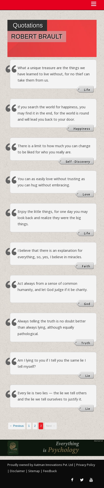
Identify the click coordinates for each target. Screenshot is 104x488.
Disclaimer (17, 471)
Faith (86, 266)
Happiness (82, 129)
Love (86, 194)
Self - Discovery (78, 162)
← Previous (17, 425)
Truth (85, 343)
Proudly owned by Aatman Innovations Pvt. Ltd (40, 465)
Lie (87, 376)
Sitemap (34, 471)
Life (87, 90)
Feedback (50, 471)
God (87, 304)
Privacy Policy (85, 465)
